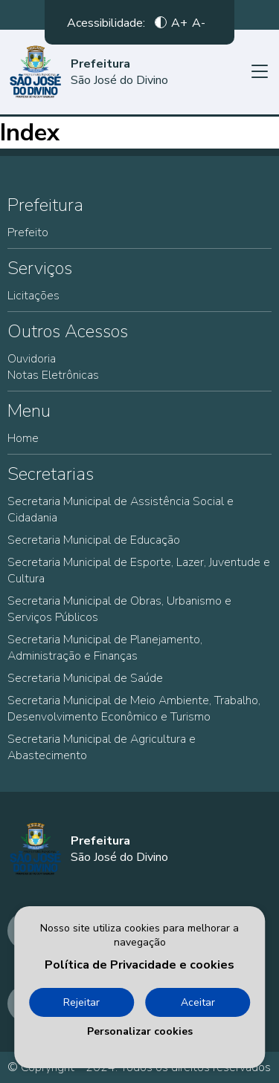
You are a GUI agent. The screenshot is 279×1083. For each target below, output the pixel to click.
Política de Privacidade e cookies (139, 965)
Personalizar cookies (140, 1031)
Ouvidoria (31, 359)
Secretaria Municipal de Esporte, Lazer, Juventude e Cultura (138, 570)
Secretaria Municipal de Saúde (85, 678)
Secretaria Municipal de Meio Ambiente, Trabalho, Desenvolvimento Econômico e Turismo (133, 708)
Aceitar (198, 1002)
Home (23, 438)
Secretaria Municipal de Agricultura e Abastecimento (101, 747)
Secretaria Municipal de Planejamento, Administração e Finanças (104, 647)
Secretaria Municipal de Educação (93, 540)
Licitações (33, 295)
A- (198, 22)
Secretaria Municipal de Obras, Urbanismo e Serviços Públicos (119, 609)
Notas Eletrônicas (53, 375)
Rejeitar (81, 1002)
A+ (179, 22)
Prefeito (27, 232)
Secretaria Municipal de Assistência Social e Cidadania (120, 509)
